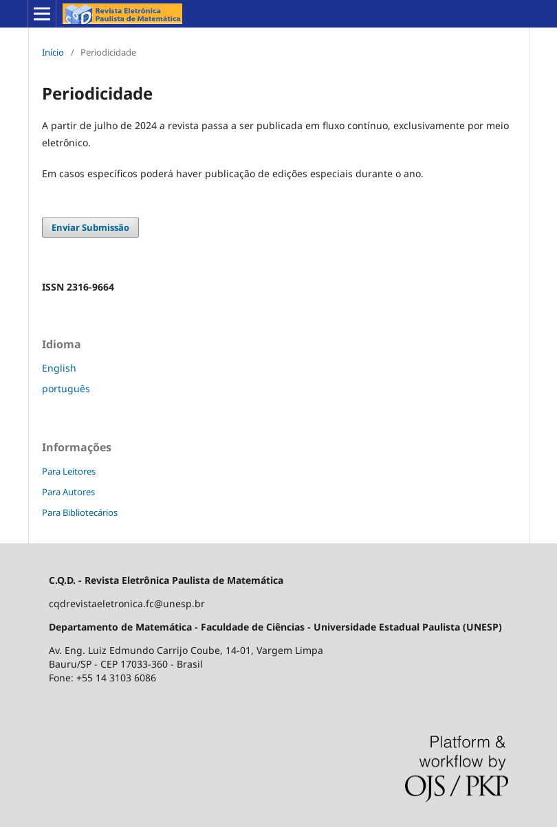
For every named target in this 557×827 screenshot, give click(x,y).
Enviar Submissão (90, 227)
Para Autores (68, 492)
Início (53, 52)
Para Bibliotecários (80, 512)
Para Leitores (69, 471)
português (66, 388)
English (59, 367)
